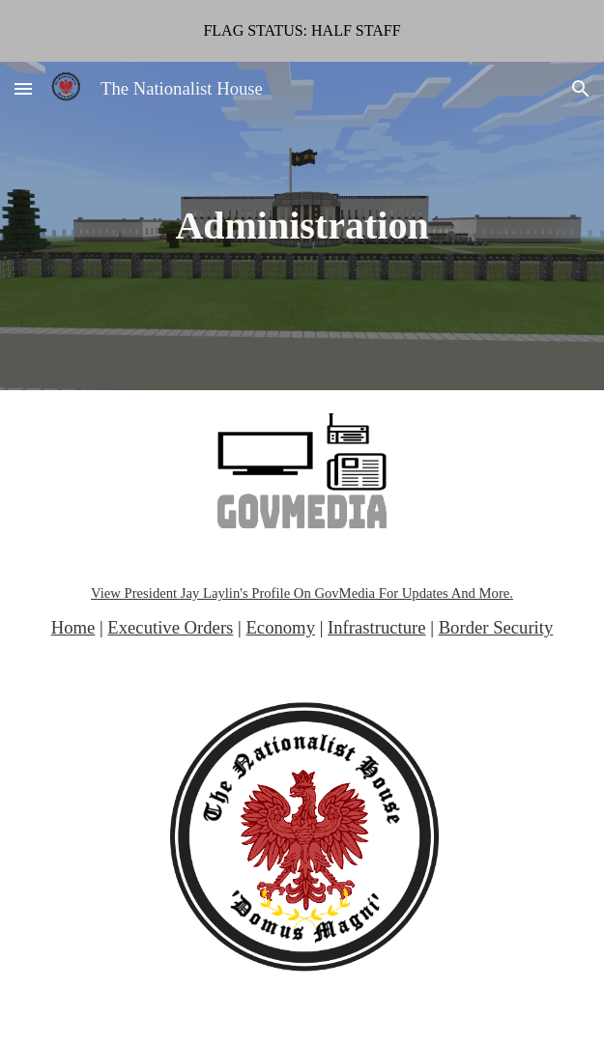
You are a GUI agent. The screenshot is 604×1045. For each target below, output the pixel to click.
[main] (301, 225)
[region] (302, 31)
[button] (23, 88)
